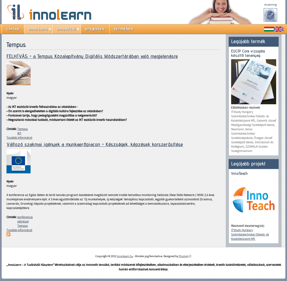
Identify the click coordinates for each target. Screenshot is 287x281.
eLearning (270, 4)
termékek (123, 29)
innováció (66, 29)
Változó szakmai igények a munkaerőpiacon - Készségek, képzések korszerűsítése (95, 144)
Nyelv (10, 93)
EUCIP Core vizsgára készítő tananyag (248, 53)
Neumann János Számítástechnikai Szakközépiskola (243, 133)
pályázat (23, 221)
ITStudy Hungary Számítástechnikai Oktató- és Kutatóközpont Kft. (250, 116)
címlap (13, 29)
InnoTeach (239, 173)
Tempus (22, 129)
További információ (19, 138)
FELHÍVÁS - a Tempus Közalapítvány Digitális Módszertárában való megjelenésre (92, 56)
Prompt (185, 256)
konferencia (25, 217)
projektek (95, 29)
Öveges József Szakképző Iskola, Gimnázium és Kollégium (252, 142)
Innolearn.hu (125, 256)
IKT (19, 133)
